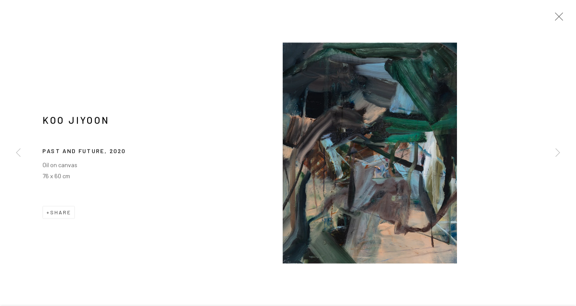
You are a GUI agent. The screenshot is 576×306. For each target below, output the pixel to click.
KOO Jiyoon (76, 122)
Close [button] (556, 19)
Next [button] (557, 153)
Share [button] (60, 214)
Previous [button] (18, 153)
